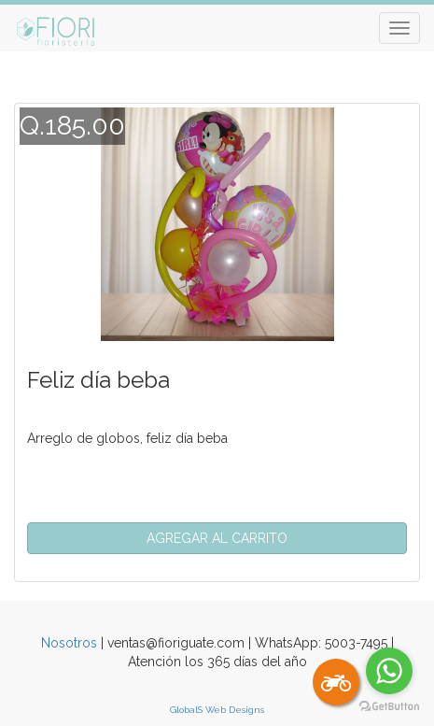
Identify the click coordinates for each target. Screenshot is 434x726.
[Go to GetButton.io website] (389, 707)
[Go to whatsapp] (389, 671)
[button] (217, 538)
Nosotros (69, 642)
